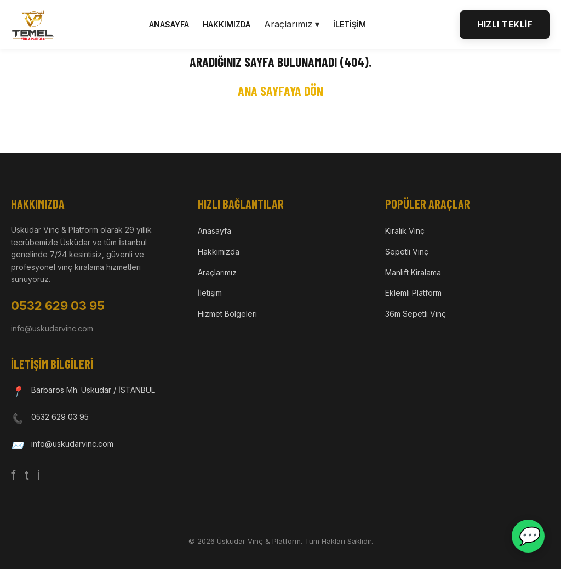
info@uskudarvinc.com (52, 328)
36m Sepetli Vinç (415, 313)
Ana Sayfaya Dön (280, 91)
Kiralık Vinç (405, 230)
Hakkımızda (226, 24)
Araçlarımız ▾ (291, 24)
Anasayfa (169, 24)
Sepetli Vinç (406, 251)
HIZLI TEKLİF (505, 24)
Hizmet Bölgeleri (227, 313)
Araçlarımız (217, 272)
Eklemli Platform (413, 292)
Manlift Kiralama (413, 272)
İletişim (349, 24)
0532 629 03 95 (58, 305)
